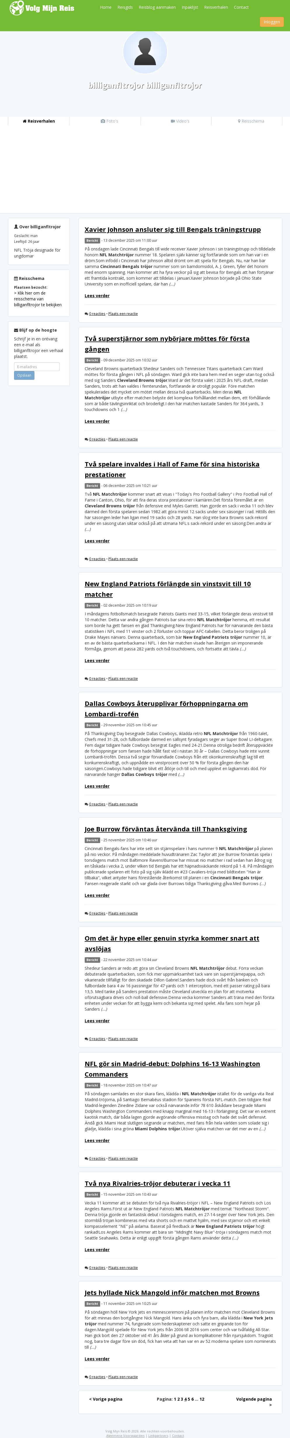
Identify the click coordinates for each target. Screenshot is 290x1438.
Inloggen (272, 22)
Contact (241, 7)
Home (106, 7)
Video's (180, 121)
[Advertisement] (145, 169)
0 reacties (97, 313)
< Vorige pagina (105, 1399)
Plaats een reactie (123, 313)
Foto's (109, 121)
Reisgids (125, 7)
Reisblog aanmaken (157, 7)
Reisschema (251, 121)
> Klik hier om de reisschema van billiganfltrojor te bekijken (38, 298)
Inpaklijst (190, 7)
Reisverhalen (216, 7)
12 (201, 1399)
